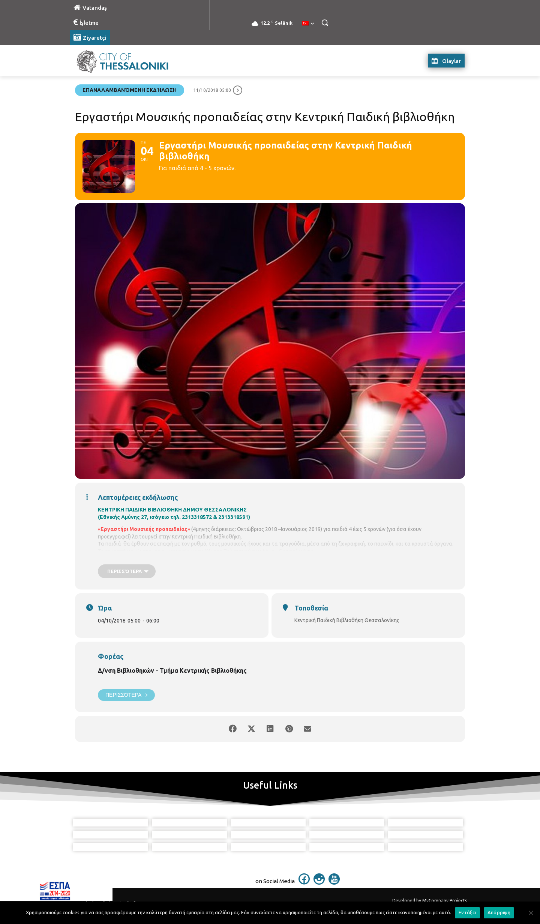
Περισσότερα (126, 695)
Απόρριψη (499, 912)
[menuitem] (308, 24)
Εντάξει (467, 912)
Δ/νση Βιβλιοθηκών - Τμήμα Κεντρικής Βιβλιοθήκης (172, 670)
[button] (325, 22)
